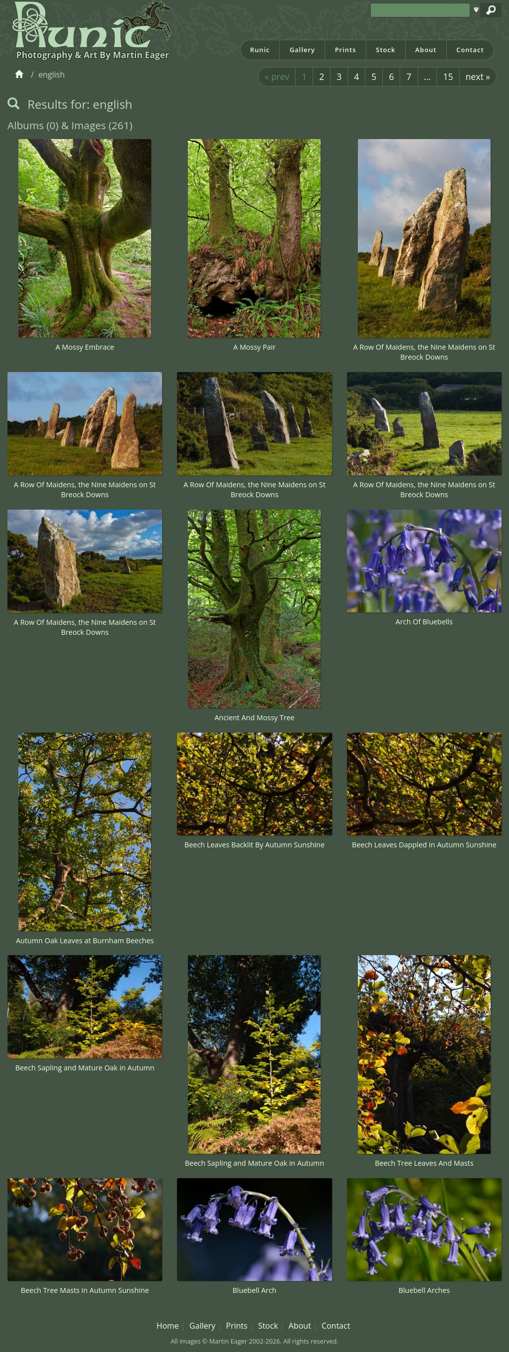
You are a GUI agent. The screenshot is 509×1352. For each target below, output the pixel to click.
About (425, 49)
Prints (345, 49)
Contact (470, 49)
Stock (385, 49)
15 (448, 76)
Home (168, 1325)
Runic (260, 49)
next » (478, 76)
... (427, 76)
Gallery (302, 49)
